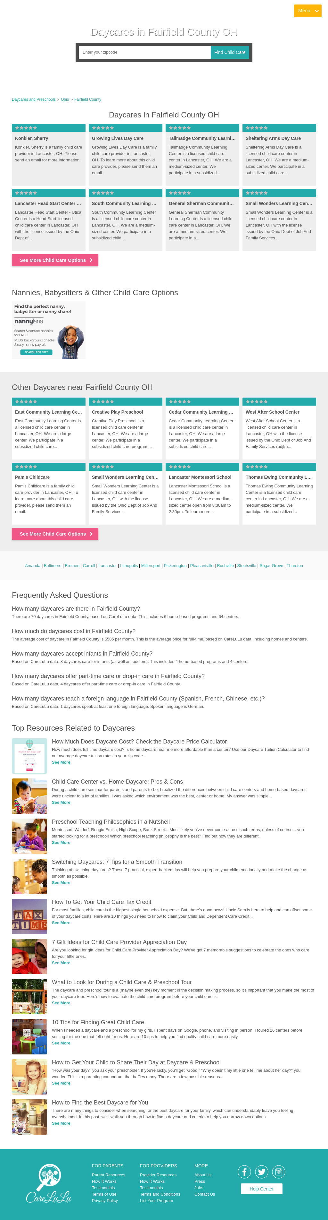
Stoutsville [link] (246, 565)
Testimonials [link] (103, 1187)
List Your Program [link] (156, 1200)
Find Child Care (229, 52)
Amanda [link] (32, 565)
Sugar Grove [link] (271, 565)
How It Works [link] (104, 1181)
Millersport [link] (150, 565)
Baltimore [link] (53, 565)
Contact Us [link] (204, 1194)
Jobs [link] (198, 1187)
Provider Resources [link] (158, 1175)
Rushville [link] (225, 565)
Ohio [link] (65, 99)
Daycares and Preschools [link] (34, 99)
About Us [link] (202, 1175)
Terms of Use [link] (104, 1194)
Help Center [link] (262, 1188)
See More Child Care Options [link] (57, 260)
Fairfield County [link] (87, 99)
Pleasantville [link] (202, 565)
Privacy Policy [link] (105, 1200)
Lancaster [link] (108, 565)
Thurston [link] (295, 565)
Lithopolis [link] (129, 565)
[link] (29, 11)
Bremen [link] (72, 565)
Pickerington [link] (175, 565)
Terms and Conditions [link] (160, 1194)
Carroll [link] (89, 565)
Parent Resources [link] (108, 1175)
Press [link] (199, 1181)
